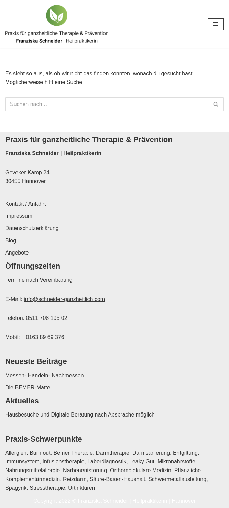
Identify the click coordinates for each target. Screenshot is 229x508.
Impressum (18, 216)
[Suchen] (106, 104)
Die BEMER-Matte (27, 387)
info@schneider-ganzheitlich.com (64, 299)
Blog (10, 241)
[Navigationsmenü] (216, 24)
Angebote (17, 253)
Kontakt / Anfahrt (25, 204)
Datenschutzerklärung (32, 228)
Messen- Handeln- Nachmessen (44, 375)
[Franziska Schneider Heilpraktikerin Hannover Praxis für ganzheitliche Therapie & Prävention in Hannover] (56, 24)
